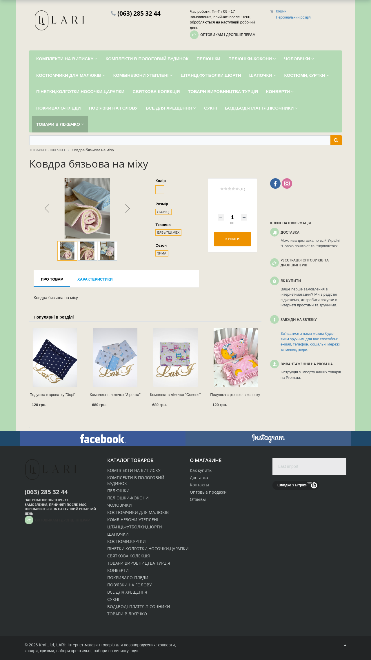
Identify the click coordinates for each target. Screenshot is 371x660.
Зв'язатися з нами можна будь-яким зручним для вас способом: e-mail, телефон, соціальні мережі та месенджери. (310, 341)
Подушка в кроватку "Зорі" (52, 394)
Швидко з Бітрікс (292, 485)
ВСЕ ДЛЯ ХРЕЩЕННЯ (127, 592)
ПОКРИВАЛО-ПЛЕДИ (127, 577)
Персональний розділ (293, 17)
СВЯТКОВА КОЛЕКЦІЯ (128, 556)
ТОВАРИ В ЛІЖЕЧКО (127, 614)
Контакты (199, 485)
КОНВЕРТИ (118, 570)
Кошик (281, 11)
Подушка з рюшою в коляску (235, 394)
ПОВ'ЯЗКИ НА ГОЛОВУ (129, 585)
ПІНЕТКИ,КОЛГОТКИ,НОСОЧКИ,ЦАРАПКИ (148, 548)
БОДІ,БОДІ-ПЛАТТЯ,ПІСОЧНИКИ (138, 606)
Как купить (201, 470)
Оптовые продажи (208, 492)
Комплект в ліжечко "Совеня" (175, 394)
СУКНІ (113, 599)
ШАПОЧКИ (118, 534)
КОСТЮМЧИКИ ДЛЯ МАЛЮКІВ (138, 512)
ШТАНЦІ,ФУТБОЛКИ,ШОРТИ (134, 527)
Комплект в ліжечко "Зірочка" (115, 394)
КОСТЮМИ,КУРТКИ (126, 541)
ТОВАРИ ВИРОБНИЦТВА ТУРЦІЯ (138, 563)
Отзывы (198, 499)
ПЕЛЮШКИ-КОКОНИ (128, 498)
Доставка (199, 477)
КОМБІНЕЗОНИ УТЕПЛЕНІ (132, 519)
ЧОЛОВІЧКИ (119, 505)
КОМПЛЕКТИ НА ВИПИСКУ (134, 470)
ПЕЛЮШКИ (118, 490)
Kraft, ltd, (47, 645)
